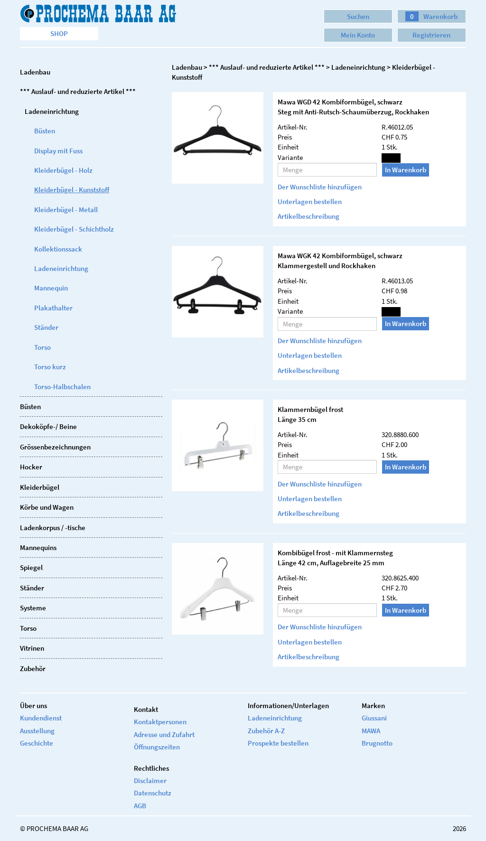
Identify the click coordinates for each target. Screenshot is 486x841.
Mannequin (51, 287)
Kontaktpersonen (160, 721)
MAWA (371, 730)
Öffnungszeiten (157, 746)
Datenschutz (152, 792)
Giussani (374, 717)
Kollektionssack (58, 248)
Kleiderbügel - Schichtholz (74, 229)
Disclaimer (150, 780)
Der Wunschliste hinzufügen (320, 186)
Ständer (46, 327)
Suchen (358, 16)
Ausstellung (37, 730)
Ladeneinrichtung (61, 268)
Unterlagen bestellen (310, 201)
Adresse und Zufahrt (164, 734)
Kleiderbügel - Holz (63, 170)
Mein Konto (358, 34)
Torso (42, 347)
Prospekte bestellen (278, 743)
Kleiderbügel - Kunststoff (71, 189)
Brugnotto (377, 743)
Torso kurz (50, 366)
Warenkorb (431, 16)
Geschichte (36, 743)
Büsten (44, 130)
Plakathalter (53, 307)
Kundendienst (41, 717)
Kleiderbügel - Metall (66, 209)
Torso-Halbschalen (62, 386)
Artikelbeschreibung (308, 216)
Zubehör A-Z (266, 730)
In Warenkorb (405, 169)
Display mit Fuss (58, 150)
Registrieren (431, 34)
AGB (140, 805)
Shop (59, 33)
